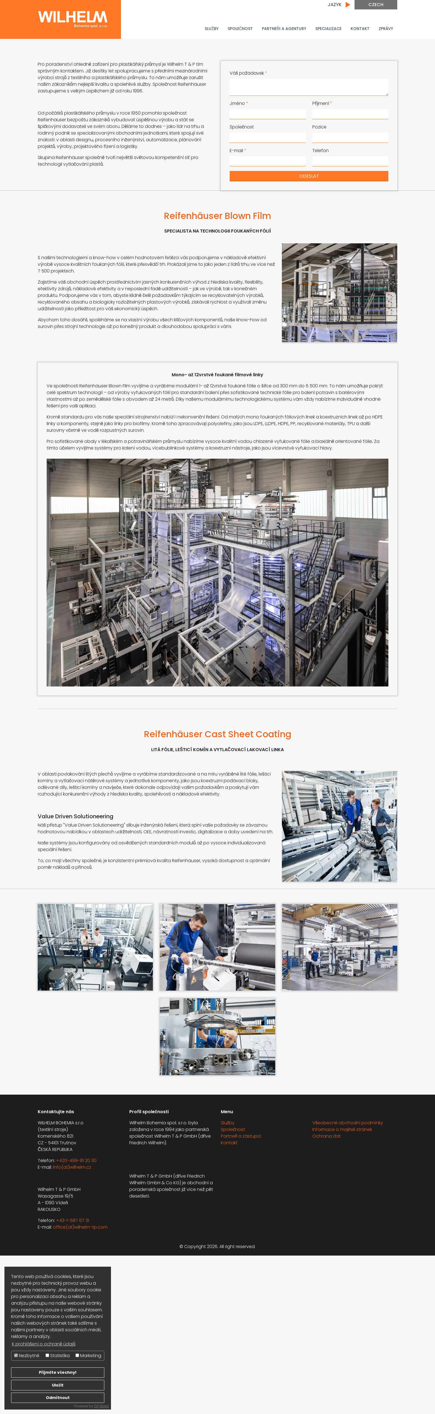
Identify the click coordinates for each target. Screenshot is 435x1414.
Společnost (240, 28)
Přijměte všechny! (58, 1372)
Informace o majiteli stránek (342, 1288)
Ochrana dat (326, 1294)
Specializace (328, 28)
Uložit (58, 1385)
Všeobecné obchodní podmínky (347, 1281)
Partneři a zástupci (241, 1294)
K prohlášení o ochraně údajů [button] (43, 1344)
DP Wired (101, 1406)
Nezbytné (26, 1355)
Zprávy (386, 28)
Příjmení (322, 103)
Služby (212, 28)
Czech (375, 4)
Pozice (319, 127)
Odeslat (309, 176)
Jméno (239, 103)
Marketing (88, 1355)
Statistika (57, 1355)
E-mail (238, 150)
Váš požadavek (248, 73)
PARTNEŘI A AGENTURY (284, 28)
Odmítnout (58, 1397)
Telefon (320, 150)
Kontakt (360, 28)
